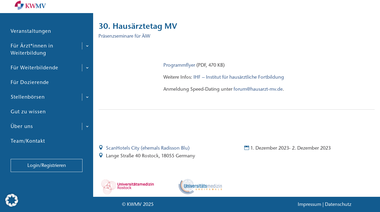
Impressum (309, 204)
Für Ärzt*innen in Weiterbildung (32, 62)
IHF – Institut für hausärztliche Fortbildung (238, 77)
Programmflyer (179, 65)
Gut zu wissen (28, 124)
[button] (11, 200)
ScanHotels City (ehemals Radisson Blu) (147, 148)
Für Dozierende (30, 95)
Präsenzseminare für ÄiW (124, 36)
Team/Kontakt (28, 154)
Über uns (22, 139)
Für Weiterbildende (34, 80)
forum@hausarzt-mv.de (257, 89)
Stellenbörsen (28, 110)
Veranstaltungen (31, 44)
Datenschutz (338, 204)
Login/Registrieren (46, 178)
